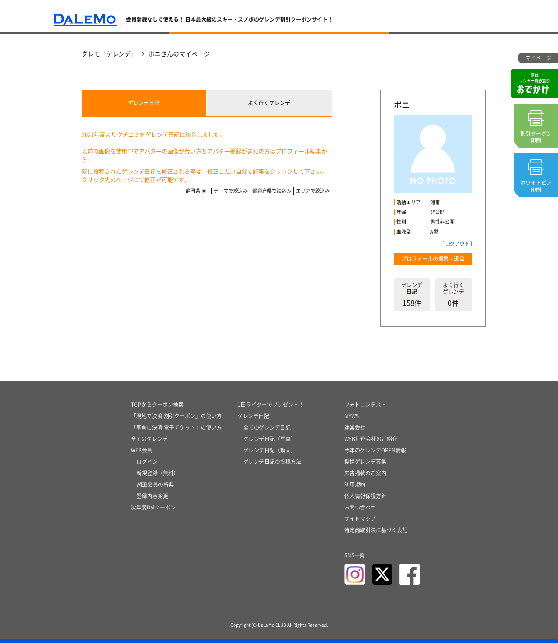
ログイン (147, 462)
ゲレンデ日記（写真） (269, 439)
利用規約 (354, 484)
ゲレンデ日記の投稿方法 (272, 462)
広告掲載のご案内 (365, 473)
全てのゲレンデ (149, 439)
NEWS (351, 416)
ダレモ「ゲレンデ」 (109, 53)
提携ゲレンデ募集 (365, 462)
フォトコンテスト (365, 404)
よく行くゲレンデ (269, 103)
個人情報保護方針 (365, 496)
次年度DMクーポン (153, 507)
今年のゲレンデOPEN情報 (375, 450)
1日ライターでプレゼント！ (271, 404)
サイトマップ (360, 519)
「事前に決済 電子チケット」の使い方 (176, 427)
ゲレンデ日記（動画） (269, 450)
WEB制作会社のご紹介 (370, 439)
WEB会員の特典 (155, 484)
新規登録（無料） (158, 473)
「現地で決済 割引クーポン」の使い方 (176, 416)
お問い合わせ (360, 507)
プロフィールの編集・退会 (432, 259)
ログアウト (457, 243)
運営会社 (354, 427)
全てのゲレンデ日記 (267, 427)
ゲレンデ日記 (143, 103)
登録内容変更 (152, 496)
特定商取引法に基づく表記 (375, 530)
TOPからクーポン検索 (157, 404)
